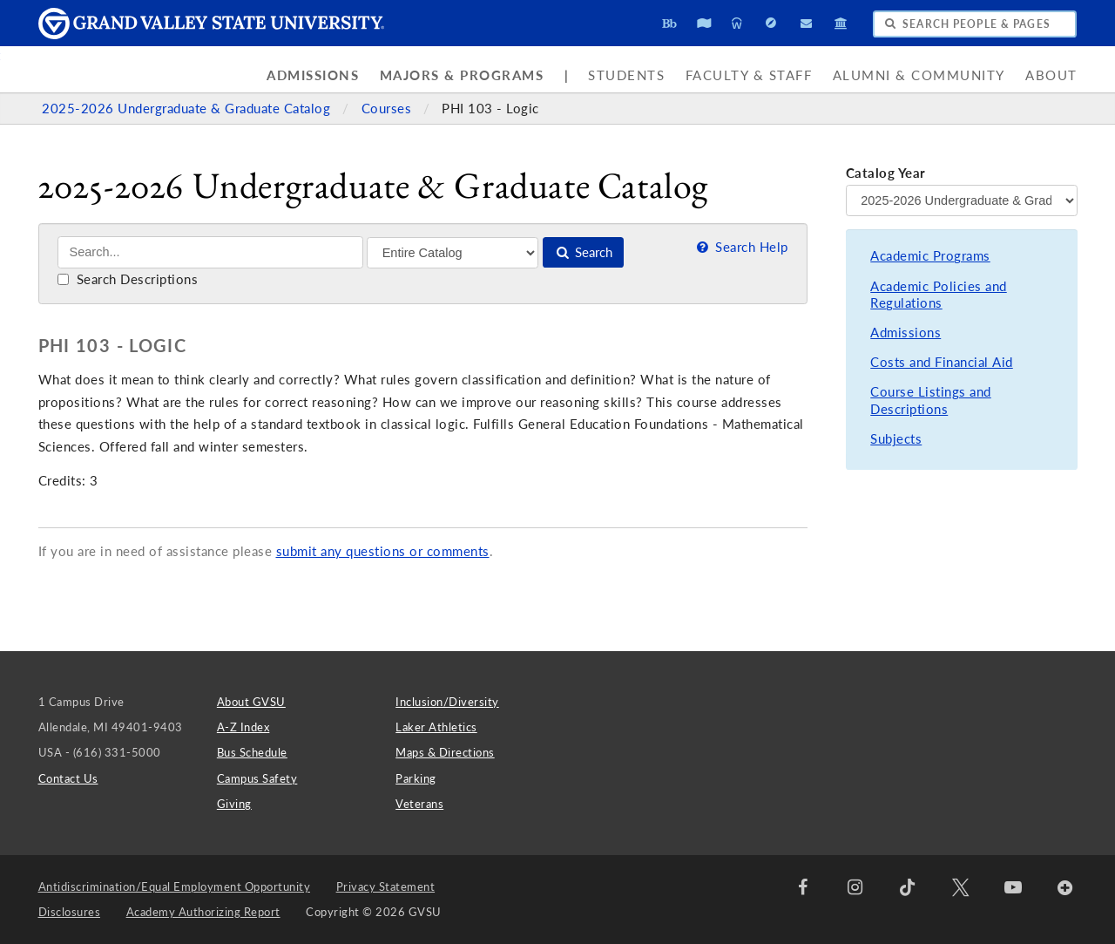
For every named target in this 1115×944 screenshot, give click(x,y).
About (1051, 75)
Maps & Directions (445, 752)
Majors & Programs (462, 75)
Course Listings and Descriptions (930, 400)
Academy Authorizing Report (203, 912)
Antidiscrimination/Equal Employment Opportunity (174, 886)
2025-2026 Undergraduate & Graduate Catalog (188, 108)
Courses (389, 108)
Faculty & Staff (749, 75)
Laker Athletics (436, 727)
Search (583, 252)
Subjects (896, 438)
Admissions (313, 75)
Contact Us (68, 778)
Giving (234, 804)
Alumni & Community (919, 75)
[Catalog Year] (962, 200)
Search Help (740, 247)
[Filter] (452, 252)
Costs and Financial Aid (941, 362)
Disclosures (69, 912)
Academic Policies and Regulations (938, 295)
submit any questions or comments (383, 551)
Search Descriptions (127, 279)
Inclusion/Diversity (447, 702)
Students (626, 75)
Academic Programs (930, 255)
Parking (415, 778)
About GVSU (251, 702)
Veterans (419, 804)
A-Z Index (243, 727)
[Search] (210, 252)
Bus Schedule (252, 752)
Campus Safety (257, 778)
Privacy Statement (386, 886)
